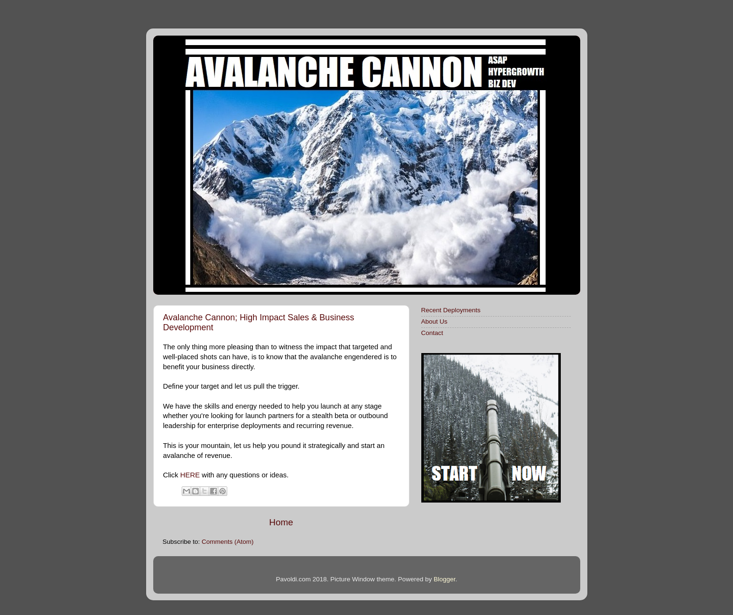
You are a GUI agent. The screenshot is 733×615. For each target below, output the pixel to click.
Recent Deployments (451, 310)
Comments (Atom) (228, 541)
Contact (432, 332)
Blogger (444, 579)
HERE (190, 475)
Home (281, 522)
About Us (434, 321)
